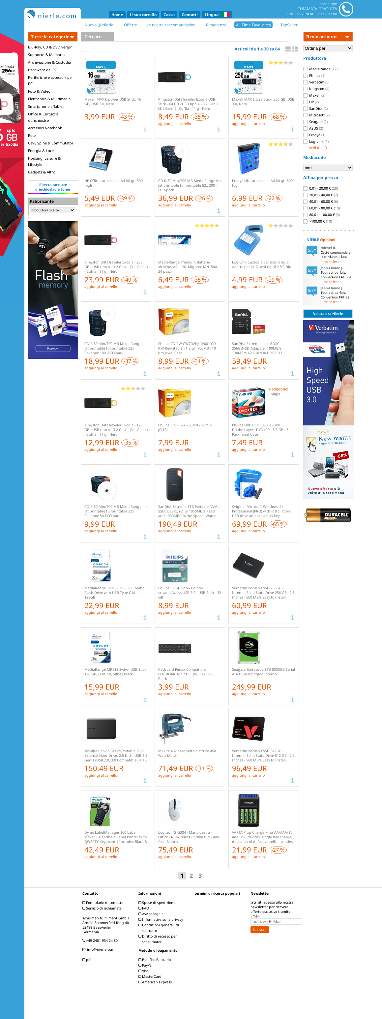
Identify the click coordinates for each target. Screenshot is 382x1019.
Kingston (316, 88)
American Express (156, 982)
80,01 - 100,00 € (321, 214)
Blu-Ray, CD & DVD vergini (50, 47)
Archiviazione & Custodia (49, 62)
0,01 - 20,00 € (320, 188)
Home (117, 14)
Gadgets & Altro (41, 172)
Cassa (169, 14)
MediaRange (320, 69)
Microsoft (316, 115)
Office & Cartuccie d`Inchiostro (43, 117)
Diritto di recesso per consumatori (158, 939)
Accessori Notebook (45, 127)
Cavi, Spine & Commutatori (51, 142)
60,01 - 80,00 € (321, 208)
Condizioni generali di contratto (159, 928)
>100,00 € (317, 221)
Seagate (315, 121)
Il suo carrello (143, 14)
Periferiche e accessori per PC (50, 80)
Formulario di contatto (103, 902)
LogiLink (316, 141)
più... (89, 959)
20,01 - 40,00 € (320, 195)
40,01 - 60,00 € (320, 201)
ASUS (313, 128)
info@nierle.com (99, 949)
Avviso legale (151, 913)
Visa (144, 971)
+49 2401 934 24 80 (101, 940)
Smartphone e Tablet (46, 106)
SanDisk (315, 108)
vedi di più (318, 147)
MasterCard (151, 976)
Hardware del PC (42, 69)
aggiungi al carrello (174, 123)
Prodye (314, 135)
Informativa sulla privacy (161, 919)
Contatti (190, 14)
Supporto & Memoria (46, 54)
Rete (32, 135)
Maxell (314, 95)
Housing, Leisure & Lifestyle (44, 161)
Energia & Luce (41, 150)
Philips (314, 75)
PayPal (146, 965)
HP (311, 102)
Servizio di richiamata (103, 908)
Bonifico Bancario (155, 959)
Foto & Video (39, 91)
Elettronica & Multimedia (49, 98)
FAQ (144, 908)
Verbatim (316, 82)
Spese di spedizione (157, 902)
